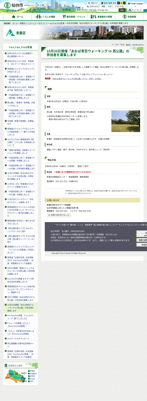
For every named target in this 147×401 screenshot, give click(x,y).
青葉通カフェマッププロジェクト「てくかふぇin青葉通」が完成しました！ (21, 249)
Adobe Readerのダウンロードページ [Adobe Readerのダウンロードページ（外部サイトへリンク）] (79, 193)
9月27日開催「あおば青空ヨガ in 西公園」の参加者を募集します (21, 298)
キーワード (82, 10)
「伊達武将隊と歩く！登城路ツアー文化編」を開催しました (21, 193)
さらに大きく (120, 6)
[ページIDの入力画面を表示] (88, 10)
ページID (92, 10)
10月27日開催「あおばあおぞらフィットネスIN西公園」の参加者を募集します (20, 176)
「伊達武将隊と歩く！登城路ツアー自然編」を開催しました (21, 159)
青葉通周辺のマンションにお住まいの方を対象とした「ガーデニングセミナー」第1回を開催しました (21, 211)
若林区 (32, 376)
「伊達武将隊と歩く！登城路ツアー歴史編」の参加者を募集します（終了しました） (21, 79)
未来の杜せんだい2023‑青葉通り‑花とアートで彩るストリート (21, 62)
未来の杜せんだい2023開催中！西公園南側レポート (20, 55)
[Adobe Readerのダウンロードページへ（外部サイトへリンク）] (55, 191)
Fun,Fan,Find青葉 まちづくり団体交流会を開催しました (20, 280)
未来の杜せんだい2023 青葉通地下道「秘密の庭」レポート (20, 88)
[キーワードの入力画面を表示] (77, 10)
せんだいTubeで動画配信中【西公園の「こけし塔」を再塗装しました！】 (21, 142)
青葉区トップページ (28, 23)
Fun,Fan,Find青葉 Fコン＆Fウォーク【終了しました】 (20, 317)
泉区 (31, 381)
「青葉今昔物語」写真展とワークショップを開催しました (21, 151)
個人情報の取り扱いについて (105, 224)
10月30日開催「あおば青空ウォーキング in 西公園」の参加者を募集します (20, 307)
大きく (110, 6)
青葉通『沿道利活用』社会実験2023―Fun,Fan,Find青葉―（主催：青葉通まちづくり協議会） (20, 260)
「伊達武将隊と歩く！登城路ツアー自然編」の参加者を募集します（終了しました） (21, 113)
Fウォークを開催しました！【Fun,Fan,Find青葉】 (18, 324)
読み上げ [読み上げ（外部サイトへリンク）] (94, 3)
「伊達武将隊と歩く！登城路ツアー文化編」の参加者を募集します (21, 167)
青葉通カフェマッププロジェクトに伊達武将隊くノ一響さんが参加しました (21, 131)
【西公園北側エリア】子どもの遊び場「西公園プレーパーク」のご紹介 (21, 239)
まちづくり (42, 23)
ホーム (15, 23)
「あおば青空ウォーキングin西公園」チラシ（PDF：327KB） (76, 78)
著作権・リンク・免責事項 (81, 224)
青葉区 (32, 371)
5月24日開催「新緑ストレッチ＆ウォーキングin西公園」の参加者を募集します (21, 271)
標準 (115, 3)
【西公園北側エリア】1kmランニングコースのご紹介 (20, 230)
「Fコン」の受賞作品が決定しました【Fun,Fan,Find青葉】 (20, 332)
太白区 (32, 379)
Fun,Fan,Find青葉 (56, 23)
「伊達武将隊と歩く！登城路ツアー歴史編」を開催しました (21, 96)
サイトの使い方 (62, 224)
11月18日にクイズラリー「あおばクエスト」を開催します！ (20, 201)
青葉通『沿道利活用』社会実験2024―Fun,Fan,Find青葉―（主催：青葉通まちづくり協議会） (20, 354)
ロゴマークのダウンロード (18, 338)
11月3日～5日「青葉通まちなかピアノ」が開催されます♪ (20, 185)
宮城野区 (33, 373)
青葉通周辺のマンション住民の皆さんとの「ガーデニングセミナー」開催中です (21, 289)
